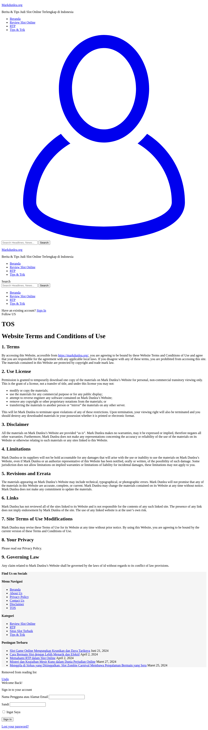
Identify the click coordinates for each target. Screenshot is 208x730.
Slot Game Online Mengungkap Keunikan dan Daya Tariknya (50, 650)
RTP (12, 627)
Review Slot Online (22, 623)
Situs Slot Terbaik (21, 631)
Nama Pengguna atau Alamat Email (25, 697)
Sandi (5, 704)
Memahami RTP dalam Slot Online (32, 658)
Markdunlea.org (12, 5)
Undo (5, 679)
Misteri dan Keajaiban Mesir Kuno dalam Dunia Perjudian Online (52, 661)
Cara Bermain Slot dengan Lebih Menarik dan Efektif (45, 654)
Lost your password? (15, 726)
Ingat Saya (11, 712)
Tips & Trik (17, 634)
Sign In (41, 310)
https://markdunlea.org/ (73, 355)
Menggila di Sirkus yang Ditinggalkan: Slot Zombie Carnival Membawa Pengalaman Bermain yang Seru (78, 665)
